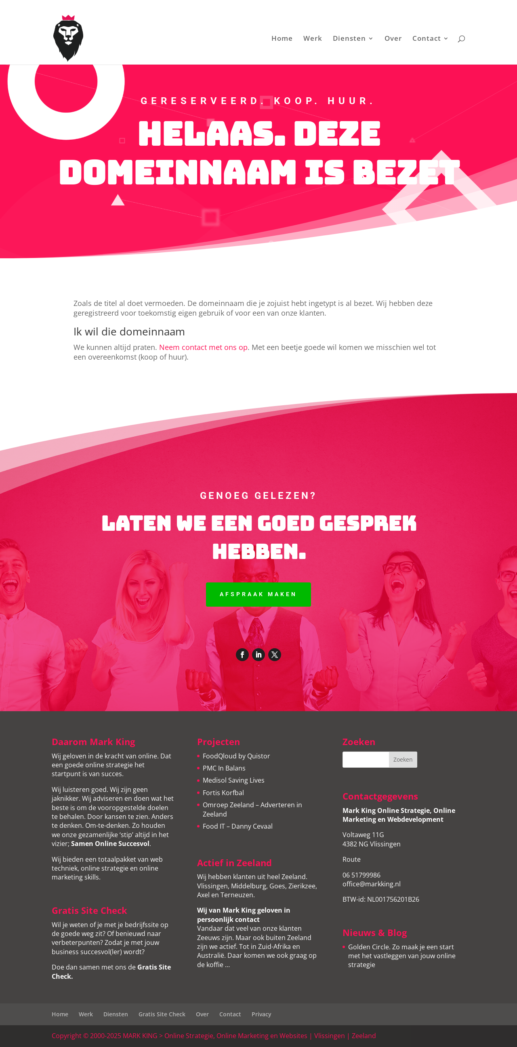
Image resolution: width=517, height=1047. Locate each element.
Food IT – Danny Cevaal (238, 826)
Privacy (261, 1014)
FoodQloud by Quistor (236, 756)
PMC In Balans (224, 768)
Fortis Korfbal (223, 792)
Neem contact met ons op (203, 347)
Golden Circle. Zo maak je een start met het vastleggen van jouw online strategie (402, 956)
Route (352, 859)
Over (393, 39)
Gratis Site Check (162, 1014)
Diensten (349, 39)
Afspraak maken (258, 594)
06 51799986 (361, 875)
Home (282, 39)
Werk (312, 39)
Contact (426, 39)
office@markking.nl (372, 883)
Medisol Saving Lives (234, 780)
